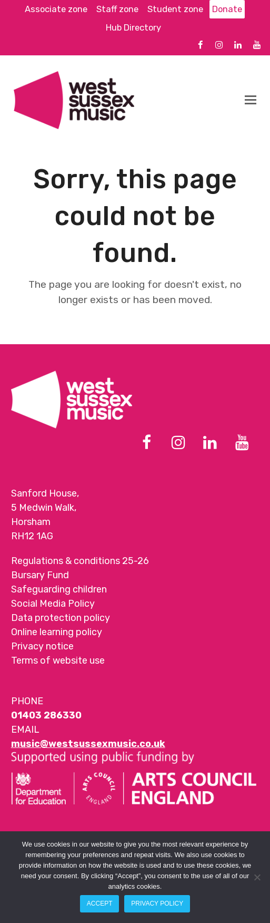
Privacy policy (157, 903)
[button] (250, 100)
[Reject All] (257, 877)
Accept (100, 903)
